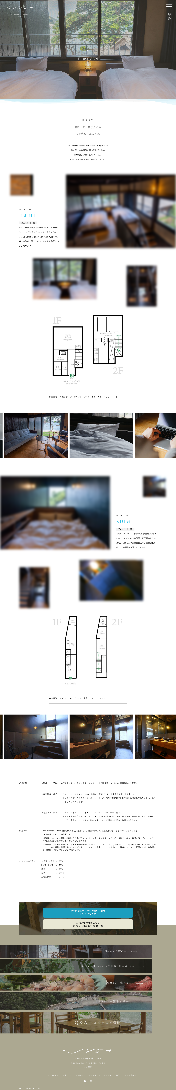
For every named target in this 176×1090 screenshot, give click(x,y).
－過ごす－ (67, 1055)
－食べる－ (80, 1055)
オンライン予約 (88, 915)
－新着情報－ (131, 1055)
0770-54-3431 (32, 1075)
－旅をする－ (94, 1055)
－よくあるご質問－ (113, 1055)
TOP (41, 1055)
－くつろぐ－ (52, 1055)
